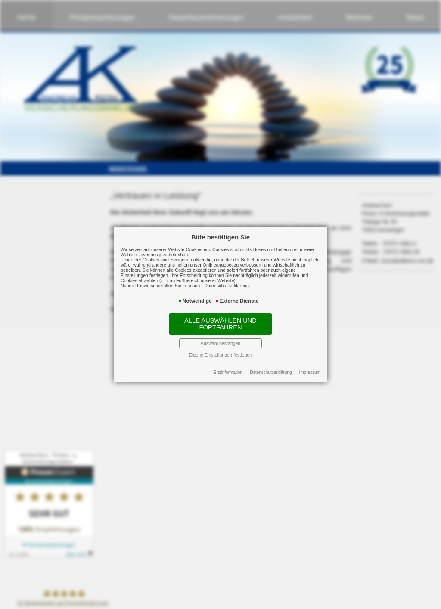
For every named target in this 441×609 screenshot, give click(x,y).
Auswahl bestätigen (220, 343)
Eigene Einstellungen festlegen (220, 354)
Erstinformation (228, 372)
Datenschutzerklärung (271, 372)
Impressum (309, 372)
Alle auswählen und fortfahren (220, 324)
